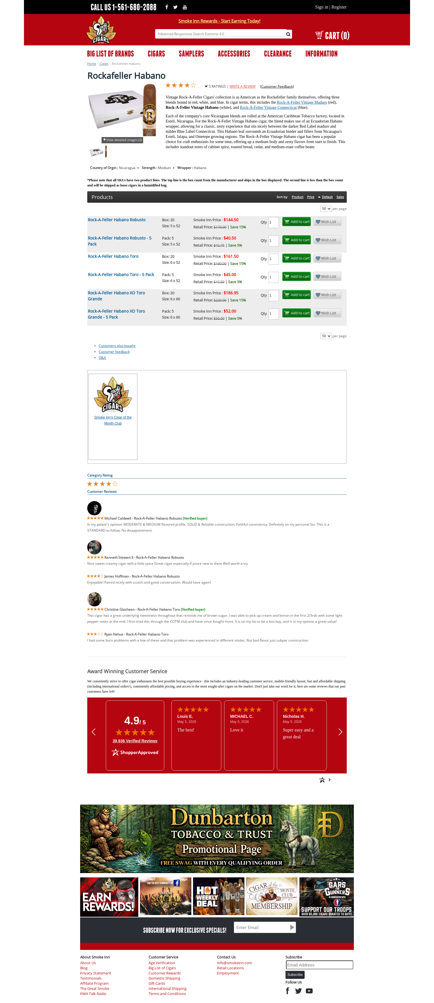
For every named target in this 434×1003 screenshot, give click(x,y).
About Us (88, 962)
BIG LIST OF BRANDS (110, 53)
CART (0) (332, 36)
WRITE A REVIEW (242, 86)
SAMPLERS (191, 53)
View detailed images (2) (124, 140)
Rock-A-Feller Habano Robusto (116, 219)
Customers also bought (117, 345)
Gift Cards (157, 983)
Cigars (104, 63)
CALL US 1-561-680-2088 (124, 7)
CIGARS (156, 53)
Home (91, 63)
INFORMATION (321, 53)
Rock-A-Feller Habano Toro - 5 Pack (121, 274)
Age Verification (162, 962)
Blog (84, 968)
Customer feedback (114, 351)
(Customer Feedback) (277, 86)
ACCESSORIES (234, 53)
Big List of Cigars (162, 968)
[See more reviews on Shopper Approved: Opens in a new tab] (281, 780)
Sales (340, 197)
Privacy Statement (95, 973)
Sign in (321, 7)
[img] (135, 732)
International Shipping (167, 988)
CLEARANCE (278, 53)
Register (338, 7)
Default (327, 197)
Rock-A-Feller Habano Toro (113, 256)
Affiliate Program (94, 983)
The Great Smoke (94, 988)
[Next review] (340, 731)
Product (297, 197)
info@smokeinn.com (234, 962)
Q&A (102, 357)
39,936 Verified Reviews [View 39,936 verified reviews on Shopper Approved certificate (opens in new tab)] (135, 740)
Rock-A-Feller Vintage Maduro (302, 102)
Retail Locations (230, 968)
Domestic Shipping (164, 978)
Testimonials (91, 978)
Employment (228, 973)
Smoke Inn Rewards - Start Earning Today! (219, 21)
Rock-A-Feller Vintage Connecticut (268, 107)
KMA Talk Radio (93, 993)
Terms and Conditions (167, 993)
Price (310, 197)
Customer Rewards (165, 973)
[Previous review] (93, 731)
